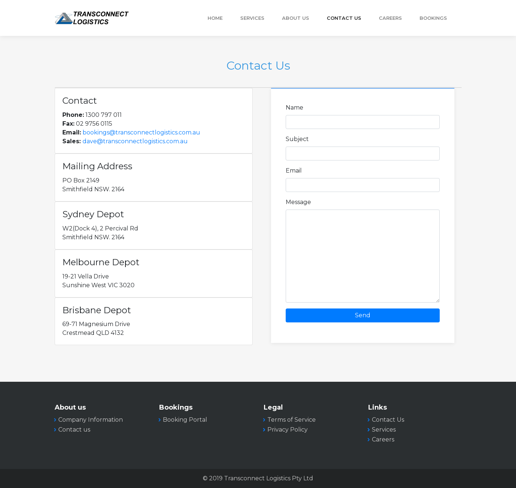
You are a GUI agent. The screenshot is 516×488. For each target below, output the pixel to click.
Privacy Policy (287, 429)
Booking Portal (185, 419)
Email (294, 170)
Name (294, 107)
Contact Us (344, 18)
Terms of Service (291, 419)
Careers (390, 18)
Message (298, 202)
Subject (297, 139)
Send (362, 315)
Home (215, 18)
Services (252, 18)
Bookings (433, 18)
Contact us (74, 429)
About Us (295, 18)
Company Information (90, 419)
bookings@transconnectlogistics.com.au (141, 132)
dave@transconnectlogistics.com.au (135, 141)
